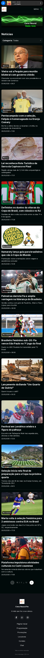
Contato (22, 641)
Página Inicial (22, 624)
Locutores (22, 637)
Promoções (22, 632)
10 (26, 583)
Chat (22, 645)
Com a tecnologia (22, 654)
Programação (22, 628)
